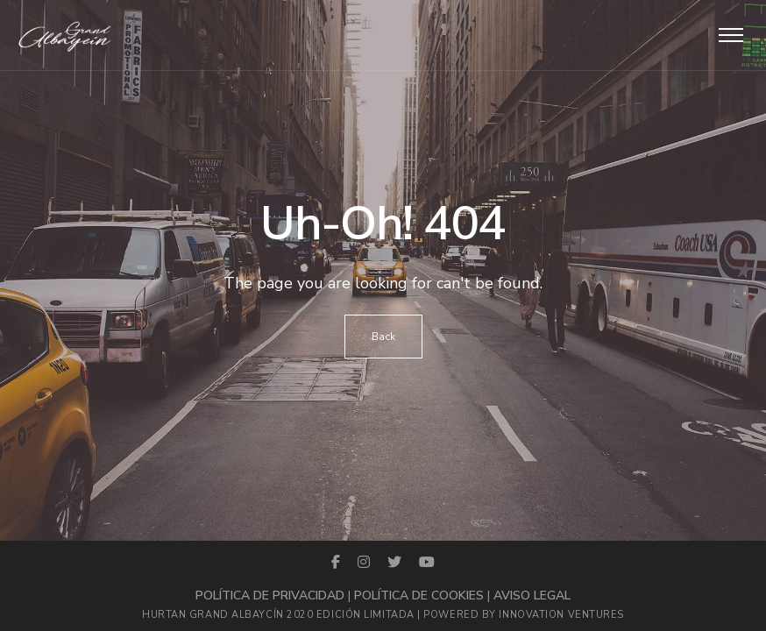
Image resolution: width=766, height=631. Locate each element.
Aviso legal (532, 595)
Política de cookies (419, 595)
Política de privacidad (269, 595)
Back (383, 337)
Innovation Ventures (561, 614)
